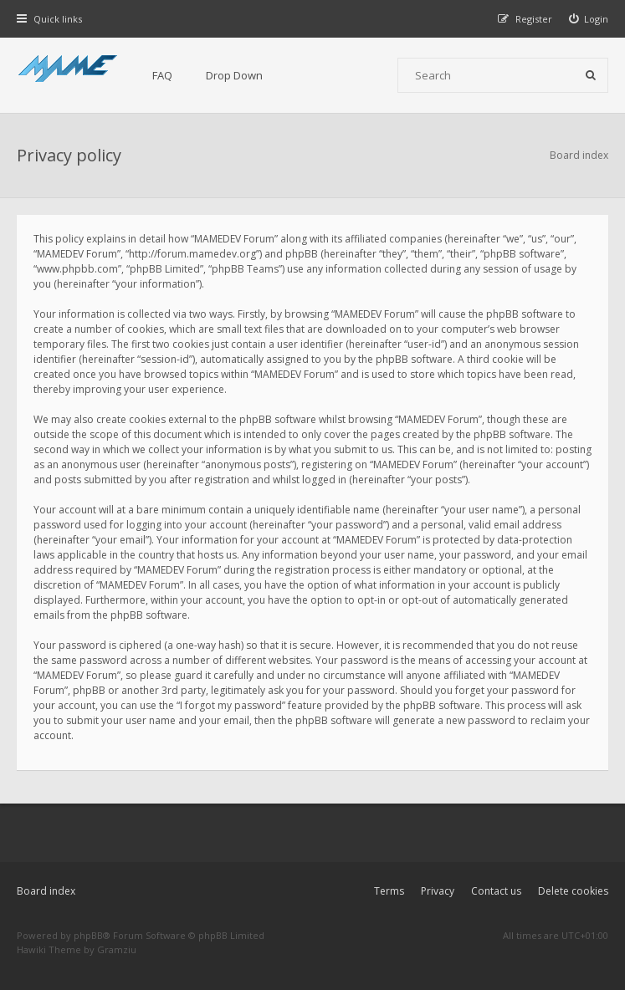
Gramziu (116, 949)
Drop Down (234, 75)
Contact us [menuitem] (496, 891)
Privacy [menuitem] (437, 891)
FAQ (162, 75)
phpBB (88, 935)
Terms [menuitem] (389, 891)
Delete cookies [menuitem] (573, 891)
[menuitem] (589, 19)
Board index (46, 891)
